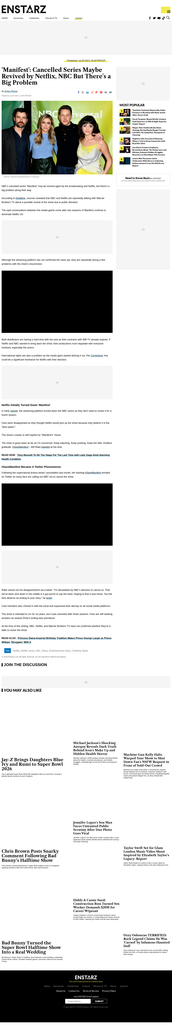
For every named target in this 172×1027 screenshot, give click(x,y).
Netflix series (28, 655)
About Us (60, 995)
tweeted (45, 451)
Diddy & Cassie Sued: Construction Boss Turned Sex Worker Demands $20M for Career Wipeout (96, 910)
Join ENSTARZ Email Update (86, 1001)
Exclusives (25, 19)
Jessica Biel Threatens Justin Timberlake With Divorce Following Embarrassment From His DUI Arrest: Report (148, 166)
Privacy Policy (109, 995)
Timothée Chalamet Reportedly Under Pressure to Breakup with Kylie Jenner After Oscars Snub (149, 117)
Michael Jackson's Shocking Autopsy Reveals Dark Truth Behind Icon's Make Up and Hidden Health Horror (94, 753)
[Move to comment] (110, 97)
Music (90, 19)
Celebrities (47, 19)
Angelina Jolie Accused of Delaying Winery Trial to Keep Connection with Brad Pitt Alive (148, 145)
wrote (49, 602)
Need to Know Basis (137, 182)
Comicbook (97, 360)
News (45, 655)
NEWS (6, 19)
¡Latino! (107, 19)
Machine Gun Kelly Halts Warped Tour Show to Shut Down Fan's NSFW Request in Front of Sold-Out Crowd (146, 765)
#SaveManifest (20, 451)
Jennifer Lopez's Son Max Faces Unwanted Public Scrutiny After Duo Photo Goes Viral (92, 832)
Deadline (20, 203)
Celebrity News (80, 655)
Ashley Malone (11, 96)
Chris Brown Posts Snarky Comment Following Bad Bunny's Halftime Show (30, 860)
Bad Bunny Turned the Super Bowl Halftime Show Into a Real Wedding (31, 952)
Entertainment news (60, 655)
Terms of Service (91, 995)
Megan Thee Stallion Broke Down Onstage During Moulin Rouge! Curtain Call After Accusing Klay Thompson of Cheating (149, 136)
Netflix (16, 655)
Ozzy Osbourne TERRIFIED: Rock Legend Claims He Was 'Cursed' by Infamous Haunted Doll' (146, 945)
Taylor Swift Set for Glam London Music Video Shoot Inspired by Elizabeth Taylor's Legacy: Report (146, 858)
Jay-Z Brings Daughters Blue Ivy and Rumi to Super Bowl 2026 (32, 769)
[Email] (106, 97)
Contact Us (74, 995)
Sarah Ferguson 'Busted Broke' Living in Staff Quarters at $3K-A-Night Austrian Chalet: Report (149, 126)
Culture (86, 990)
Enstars (24, 8)
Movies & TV (70, 19)
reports (14, 415)
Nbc (38, 655)
